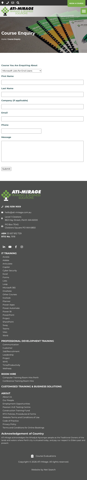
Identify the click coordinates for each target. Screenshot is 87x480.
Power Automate (11, 308)
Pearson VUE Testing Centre (16, 407)
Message (6, 137)
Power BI (7, 311)
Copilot (6, 267)
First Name (7, 76)
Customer (7, 348)
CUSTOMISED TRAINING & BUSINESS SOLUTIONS (31, 386)
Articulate (7, 263)
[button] (84, 11)
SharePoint (8, 322)
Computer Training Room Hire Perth (21, 377)
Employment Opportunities (16, 403)
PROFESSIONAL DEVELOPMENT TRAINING (27, 341)
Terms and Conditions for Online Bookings (23, 427)
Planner (6, 301)
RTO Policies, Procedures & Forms (19, 414)
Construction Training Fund (16, 410)
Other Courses (10, 294)
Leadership (8, 355)
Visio (5, 332)
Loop (5, 284)
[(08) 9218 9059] (7, 3)
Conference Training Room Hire (18, 381)
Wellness (7, 368)
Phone (4, 125)
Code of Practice (11, 421)
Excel (5, 274)
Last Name (7, 88)
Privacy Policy (9, 424)
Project (6, 318)
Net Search (50, 469)
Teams (6, 328)
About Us (7, 397)
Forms (6, 277)
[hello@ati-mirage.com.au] (12, 2)
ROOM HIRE (8, 374)
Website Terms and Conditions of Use (21, 417)
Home (3, 39)
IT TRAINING (9, 253)
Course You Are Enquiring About (19, 65)
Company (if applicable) (14, 100)
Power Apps (9, 304)
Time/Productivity (11, 365)
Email (4, 112)
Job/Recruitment (11, 351)
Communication (11, 344)
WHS (5, 361)
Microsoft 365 (9, 287)
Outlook (7, 298)
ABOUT (5, 393)
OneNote (7, 291)
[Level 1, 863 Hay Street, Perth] (2, 3)
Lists (5, 281)
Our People (8, 400)
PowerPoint (8, 315)
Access (6, 257)
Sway (5, 325)
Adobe (6, 260)
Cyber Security (10, 270)
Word (5, 335)
